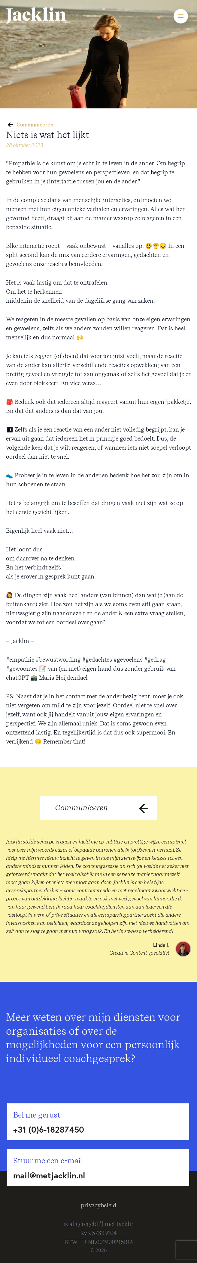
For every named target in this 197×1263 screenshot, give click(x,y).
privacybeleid (99, 1205)
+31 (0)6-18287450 (48, 1129)
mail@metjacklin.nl (49, 1175)
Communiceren (35, 124)
